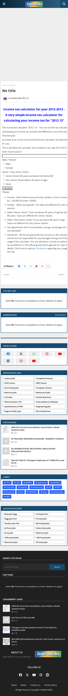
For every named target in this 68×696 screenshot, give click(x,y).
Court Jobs (10, 487)
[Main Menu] (4, 4)
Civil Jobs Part (42, 514)
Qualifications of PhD (13, 406)
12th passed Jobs (11, 537)
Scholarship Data (43, 397)
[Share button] (48, 266)
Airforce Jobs (10, 528)
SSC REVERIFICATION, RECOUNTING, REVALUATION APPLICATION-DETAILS (33, 449)
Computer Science (44, 388)
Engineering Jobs (43, 406)
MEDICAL (33, 492)
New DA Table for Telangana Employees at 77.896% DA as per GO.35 (37, 461)
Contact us (35, 685)
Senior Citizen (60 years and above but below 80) (29, 175)
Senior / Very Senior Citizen (15, 171)
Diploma (23, 487)
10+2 (8, 482)
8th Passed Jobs (43, 523)
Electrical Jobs (10, 392)
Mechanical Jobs (43, 392)
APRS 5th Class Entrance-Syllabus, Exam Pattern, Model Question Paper (35, 428)
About (23, 685)
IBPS (59, 487)
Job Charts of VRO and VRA (23, 617)
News (45, 492)
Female (9, 167)
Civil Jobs (8, 397)
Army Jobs (8, 533)
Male (8, 163)
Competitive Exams (44, 378)
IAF (50, 487)
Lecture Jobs (9, 378)
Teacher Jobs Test (11, 523)
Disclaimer (41, 248)
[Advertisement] (34, 45)
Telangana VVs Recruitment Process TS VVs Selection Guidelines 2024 (34, 628)
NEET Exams (41, 383)
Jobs (21, 492)
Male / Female (9, 159)
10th (18, 482)
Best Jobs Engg (10, 514)
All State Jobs (42, 542)
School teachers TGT (13, 402)
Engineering (37, 487)
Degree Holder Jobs (12, 411)
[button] (64, 4)
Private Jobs (41, 518)
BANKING (56, 482)
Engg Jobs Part (10, 518)
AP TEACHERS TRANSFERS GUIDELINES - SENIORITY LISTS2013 (37, 438)
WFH (8, 496)
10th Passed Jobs (43, 537)
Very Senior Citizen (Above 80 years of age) (26, 180)
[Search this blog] (26, 567)
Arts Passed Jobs (11, 388)
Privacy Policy (50, 685)
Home (4, 85)
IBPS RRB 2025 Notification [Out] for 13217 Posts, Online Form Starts (38, 640)
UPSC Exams (9, 383)
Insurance (10, 492)
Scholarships (58, 492)
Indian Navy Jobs (43, 528)
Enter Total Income (12, 151)
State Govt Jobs (10, 542)
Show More (60, 315)
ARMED (29, 482)
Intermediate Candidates (47, 402)
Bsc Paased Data (43, 411)
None (8, 184)
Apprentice (42, 482)
